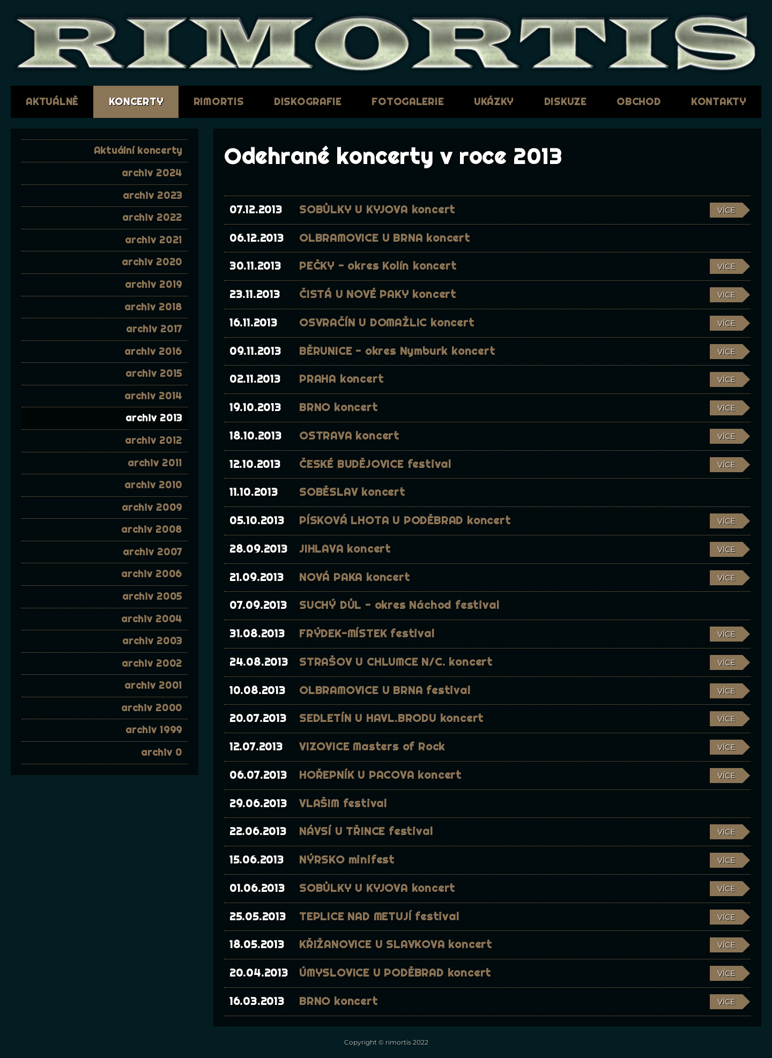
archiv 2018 (153, 307)
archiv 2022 (152, 217)
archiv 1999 (153, 730)
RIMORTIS (219, 101)
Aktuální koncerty (138, 150)
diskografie (308, 101)
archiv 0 (161, 752)
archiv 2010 (153, 485)
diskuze (565, 101)
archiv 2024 (152, 173)
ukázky (494, 101)
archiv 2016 (153, 351)
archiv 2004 (151, 619)
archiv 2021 (153, 240)
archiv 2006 (151, 574)
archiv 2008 (151, 529)
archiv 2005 (152, 596)
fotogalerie (407, 101)
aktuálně (52, 101)
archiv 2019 (153, 284)
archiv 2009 (152, 507)
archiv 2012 (153, 440)
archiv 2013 (153, 418)
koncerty (136, 101)
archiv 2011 (155, 463)
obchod (638, 101)
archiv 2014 (153, 396)
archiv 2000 (151, 708)
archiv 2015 (153, 373)
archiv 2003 (152, 641)
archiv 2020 (152, 262)
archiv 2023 (152, 195)
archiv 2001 (153, 685)
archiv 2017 (154, 329)
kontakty (718, 101)
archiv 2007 (152, 552)
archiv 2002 (152, 663)
